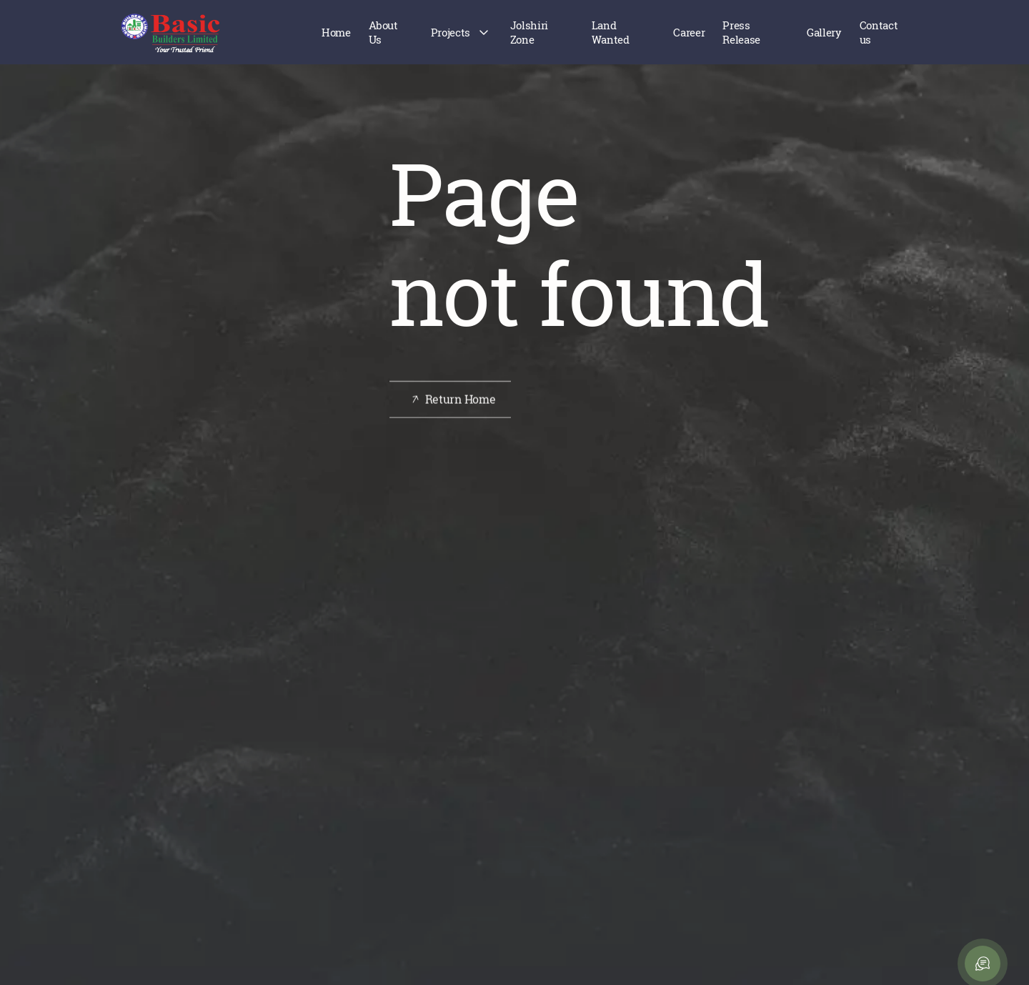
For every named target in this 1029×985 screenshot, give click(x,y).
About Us (383, 32)
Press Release (741, 32)
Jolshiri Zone (529, 32)
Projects (450, 32)
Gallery (824, 32)
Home (336, 32)
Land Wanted (611, 32)
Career (689, 32)
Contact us (879, 32)
